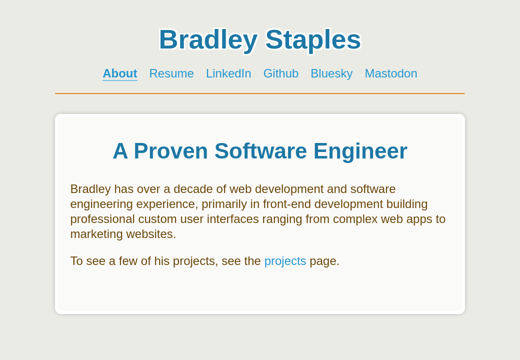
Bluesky (331, 73)
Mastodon (390, 73)
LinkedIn (229, 73)
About (119, 73)
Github (281, 73)
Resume (172, 73)
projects (285, 261)
